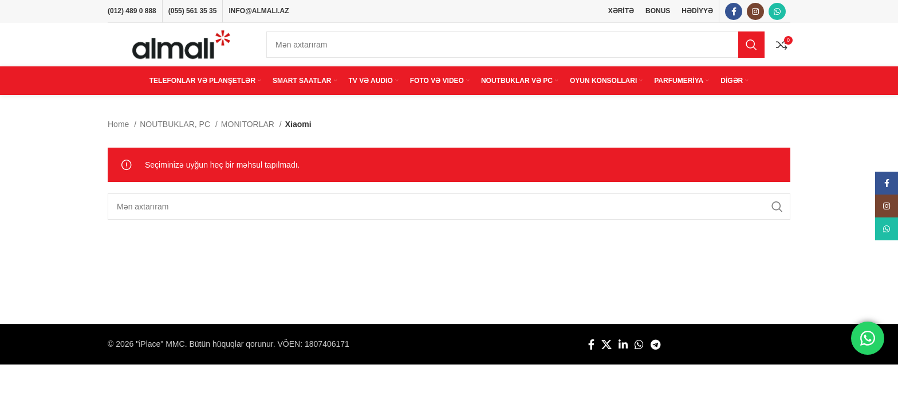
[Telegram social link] (655, 353)
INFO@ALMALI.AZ (259, 11)
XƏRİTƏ (621, 11)
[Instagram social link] (755, 12)
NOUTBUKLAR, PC (176, 133)
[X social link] (606, 353)
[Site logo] (181, 49)
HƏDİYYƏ (697, 11)
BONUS (657, 11)
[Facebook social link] (733, 12)
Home (119, 133)
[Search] (515, 50)
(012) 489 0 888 (132, 11)
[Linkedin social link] (623, 353)
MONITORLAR (249, 133)
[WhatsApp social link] (777, 12)
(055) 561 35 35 (192, 11)
